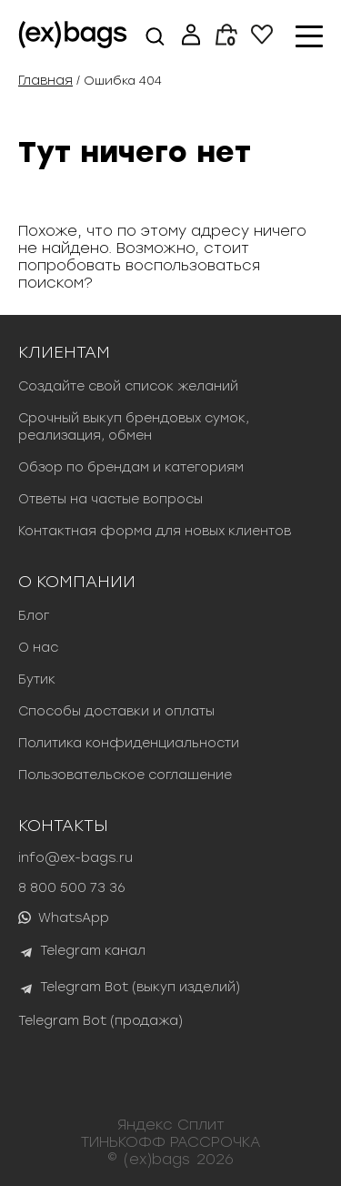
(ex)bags (157, 1159)
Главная (45, 80)
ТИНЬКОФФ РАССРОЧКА (171, 1142)
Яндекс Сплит (171, 1124)
